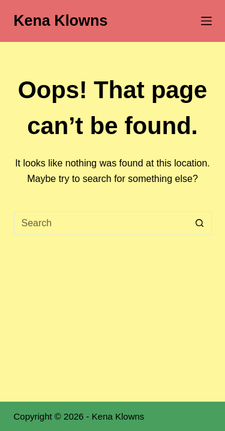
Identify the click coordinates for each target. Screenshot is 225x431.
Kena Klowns (61, 20)
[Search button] (200, 223)
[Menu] (206, 21)
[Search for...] (101, 223)
